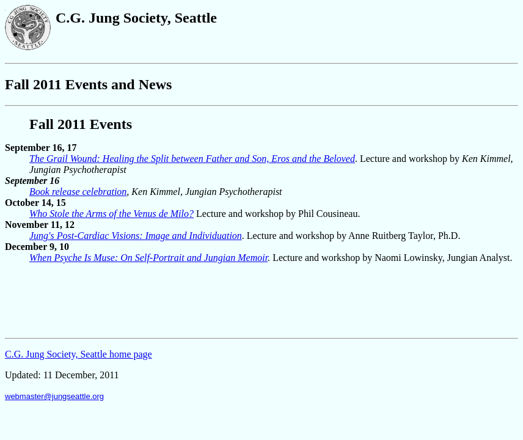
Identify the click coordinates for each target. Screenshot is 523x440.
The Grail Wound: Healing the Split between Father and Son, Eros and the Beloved (192, 158)
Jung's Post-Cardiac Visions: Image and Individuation (135, 235)
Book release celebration (77, 191)
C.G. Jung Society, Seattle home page (78, 354)
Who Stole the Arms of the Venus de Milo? (111, 213)
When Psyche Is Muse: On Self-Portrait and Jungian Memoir (148, 257)
